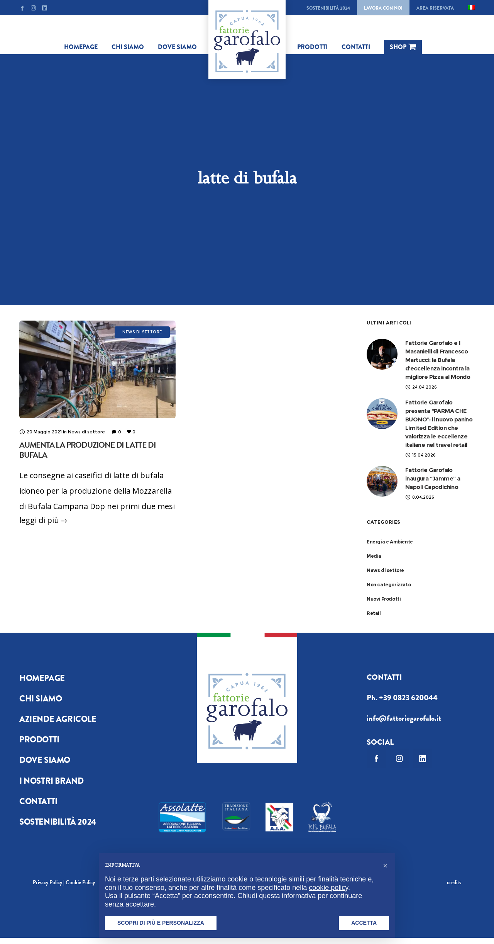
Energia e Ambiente (390, 542)
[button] (385, 865)
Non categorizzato (389, 584)
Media (374, 556)
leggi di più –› (43, 520)
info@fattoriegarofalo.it (404, 718)
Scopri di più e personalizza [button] (160, 923)
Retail (374, 613)
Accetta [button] (364, 923)
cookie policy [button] (328, 887)
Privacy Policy (47, 882)
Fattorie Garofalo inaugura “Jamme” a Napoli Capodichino (432, 478)
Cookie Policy (80, 882)
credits (454, 882)
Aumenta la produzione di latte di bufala (87, 450)
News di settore (385, 570)
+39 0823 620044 (408, 697)
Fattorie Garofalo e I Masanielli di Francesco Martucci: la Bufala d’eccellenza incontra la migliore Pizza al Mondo (437, 359)
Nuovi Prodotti (384, 599)
